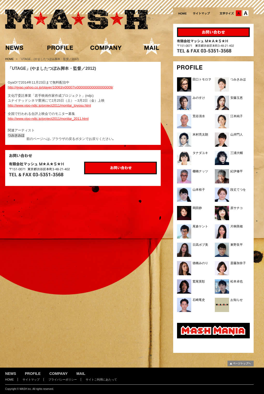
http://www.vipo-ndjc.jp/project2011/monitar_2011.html (48, 119)
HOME (9, 59)
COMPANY (58, 373)
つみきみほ (16, 135)
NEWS (10, 373)
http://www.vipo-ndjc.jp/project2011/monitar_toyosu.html (49, 105)
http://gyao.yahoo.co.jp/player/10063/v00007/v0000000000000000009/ (60, 87)
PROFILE (33, 373)
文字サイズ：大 (245, 13)
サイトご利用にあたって (101, 379)
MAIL (80, 373)
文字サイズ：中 (238, 13)
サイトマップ (31, 379)
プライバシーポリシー (62, 379)
